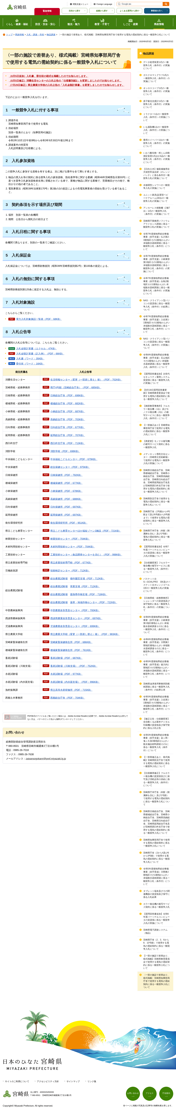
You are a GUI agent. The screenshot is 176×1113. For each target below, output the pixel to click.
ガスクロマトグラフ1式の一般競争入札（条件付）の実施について (156, 78)
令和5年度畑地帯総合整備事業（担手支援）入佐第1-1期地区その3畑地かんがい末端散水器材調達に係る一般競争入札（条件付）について (156, 704)
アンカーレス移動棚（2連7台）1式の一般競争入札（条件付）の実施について (156, 211)
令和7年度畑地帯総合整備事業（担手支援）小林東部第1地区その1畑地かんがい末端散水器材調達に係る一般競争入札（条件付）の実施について (156, 264)
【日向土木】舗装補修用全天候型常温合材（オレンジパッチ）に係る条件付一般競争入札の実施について (156, 173)
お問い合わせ (133, 1093)
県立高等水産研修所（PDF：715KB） (71, 690)
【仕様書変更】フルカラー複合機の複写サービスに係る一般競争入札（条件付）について (156, 567)
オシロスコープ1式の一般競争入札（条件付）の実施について (156, 91)
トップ (9, 34)
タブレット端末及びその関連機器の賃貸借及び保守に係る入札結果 (156, 894)
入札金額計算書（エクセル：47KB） (36, 348)
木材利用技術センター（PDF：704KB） (72, 546)
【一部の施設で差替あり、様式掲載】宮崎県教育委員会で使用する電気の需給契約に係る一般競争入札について (156, 962)
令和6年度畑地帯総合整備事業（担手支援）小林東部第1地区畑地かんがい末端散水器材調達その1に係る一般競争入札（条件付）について (156, 625)
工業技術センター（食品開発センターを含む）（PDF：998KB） (86, 554)
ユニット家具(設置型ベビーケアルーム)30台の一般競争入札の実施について (155, 198)
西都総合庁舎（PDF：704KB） (67, 697)
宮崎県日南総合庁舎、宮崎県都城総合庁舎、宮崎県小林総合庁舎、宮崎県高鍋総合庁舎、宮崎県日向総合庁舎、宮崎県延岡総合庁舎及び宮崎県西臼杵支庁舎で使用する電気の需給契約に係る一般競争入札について (156, 481)
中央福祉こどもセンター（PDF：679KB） (73, 459)
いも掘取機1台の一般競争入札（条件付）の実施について (156, 130)
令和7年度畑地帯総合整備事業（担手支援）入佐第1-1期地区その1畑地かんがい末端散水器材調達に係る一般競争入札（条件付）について (156, 324)
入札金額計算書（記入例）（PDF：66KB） (40, 353)
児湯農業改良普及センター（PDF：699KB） (75, 626)
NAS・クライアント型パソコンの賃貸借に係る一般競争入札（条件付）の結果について (156, 305)
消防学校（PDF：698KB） (65, 451)
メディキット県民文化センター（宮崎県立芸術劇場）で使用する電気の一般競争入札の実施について (156, 458)
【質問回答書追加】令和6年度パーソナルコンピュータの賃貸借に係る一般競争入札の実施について (156, 918)
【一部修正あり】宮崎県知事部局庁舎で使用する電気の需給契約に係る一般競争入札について (156, 429)
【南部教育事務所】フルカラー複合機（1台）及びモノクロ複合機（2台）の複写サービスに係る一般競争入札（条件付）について (156, 412)
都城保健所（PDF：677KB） (66, 483)
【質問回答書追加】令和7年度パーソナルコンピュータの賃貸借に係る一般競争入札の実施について (156, 551)
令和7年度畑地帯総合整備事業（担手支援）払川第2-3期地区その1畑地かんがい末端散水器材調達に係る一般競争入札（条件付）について (156, 241)
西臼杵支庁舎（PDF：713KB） (67, 443)
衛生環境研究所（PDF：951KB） (68, 522)
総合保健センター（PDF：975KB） (70, 467)
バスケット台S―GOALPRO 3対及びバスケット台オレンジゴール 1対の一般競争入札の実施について (157, 585)
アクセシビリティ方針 (48, 1081)
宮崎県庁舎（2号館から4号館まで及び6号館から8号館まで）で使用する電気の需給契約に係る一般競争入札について (156, 517)
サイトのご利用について (17, 1081)
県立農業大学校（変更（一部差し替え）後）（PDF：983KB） (85, 634)
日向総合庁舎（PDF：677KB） (67, 427)
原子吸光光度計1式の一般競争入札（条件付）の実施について (156, 104)
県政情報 (19, 34)
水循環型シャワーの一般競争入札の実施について (156, 186)
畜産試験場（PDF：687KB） (66, 658)
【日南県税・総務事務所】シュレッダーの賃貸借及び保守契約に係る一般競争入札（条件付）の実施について (156, 604)
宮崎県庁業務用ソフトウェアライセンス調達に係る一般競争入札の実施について (156, 224)
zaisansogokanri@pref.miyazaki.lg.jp (46, 758)
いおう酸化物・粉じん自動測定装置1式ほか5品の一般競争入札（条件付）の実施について (156, 157)
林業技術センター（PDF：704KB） (70, 538)
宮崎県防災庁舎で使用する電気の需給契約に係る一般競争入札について (156, 501)
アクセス (149, 1093)
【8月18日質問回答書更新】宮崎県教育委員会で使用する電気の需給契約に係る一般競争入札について (156, 394)
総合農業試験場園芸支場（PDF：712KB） (77, 578)
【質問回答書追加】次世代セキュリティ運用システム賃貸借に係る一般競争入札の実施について (156, 378)
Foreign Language (104, 4)
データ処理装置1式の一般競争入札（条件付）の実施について (156, 65)
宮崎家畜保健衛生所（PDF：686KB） (71, 642)
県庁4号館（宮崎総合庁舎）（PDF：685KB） (75, 387)
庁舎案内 (166, 1093)
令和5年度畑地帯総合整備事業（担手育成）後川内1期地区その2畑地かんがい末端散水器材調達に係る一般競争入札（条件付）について (156, 669)
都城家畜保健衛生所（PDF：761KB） (71, 650)
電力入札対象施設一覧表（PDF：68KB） (39, 319)
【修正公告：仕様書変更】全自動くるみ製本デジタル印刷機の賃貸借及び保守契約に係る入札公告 (156, 723)
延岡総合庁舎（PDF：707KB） (67, 435)
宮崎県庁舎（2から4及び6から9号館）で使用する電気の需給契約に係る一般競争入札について (156, 857)
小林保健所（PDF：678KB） (66, 491)
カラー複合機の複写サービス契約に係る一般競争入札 (156, 905)
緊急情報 (47, 11)
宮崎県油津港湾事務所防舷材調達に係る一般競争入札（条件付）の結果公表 (156, 687)
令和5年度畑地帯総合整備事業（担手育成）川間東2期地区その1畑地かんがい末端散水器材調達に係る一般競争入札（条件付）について (156, 876)
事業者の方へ (157, 11)
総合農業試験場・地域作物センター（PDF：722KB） (83, 602)
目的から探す (74, 11)
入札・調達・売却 (35, 34)
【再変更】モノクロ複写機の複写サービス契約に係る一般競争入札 (156, 444)
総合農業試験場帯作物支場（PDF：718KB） (78, 594)
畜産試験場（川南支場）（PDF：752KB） (73, 666)
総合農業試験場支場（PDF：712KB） (75, 586)
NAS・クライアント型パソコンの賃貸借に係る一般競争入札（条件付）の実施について (156, 343)
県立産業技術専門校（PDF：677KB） (71, 562)
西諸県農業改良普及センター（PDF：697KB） (76, 618)
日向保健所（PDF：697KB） (66, 506)
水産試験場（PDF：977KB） (66, 674)
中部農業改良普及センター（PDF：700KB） (75, 610)
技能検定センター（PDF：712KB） (70, 570)
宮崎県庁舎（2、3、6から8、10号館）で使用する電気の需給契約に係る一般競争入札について (156, 944)
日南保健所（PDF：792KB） (66, 475)
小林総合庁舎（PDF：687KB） (67, 411)
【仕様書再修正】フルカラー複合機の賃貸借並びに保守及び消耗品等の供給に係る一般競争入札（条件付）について (156, 779)
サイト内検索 (119, 4)
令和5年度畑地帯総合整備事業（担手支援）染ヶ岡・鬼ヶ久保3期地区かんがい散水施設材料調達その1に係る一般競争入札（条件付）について (156, 742)
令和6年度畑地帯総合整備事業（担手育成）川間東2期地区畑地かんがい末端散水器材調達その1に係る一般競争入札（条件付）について (156, 647)
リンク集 (91, 1081)
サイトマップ (73, 1081)
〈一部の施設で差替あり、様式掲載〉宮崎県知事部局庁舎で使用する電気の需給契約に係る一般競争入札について (156, 981)
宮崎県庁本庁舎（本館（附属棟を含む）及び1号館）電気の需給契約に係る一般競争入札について (156, 535)
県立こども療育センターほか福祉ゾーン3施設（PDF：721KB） (85, 530)
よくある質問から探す (129, 11)
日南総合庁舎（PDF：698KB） (67, 395)
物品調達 (51, 34)
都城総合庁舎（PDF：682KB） (67, 403)
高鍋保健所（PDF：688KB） (66, 499)
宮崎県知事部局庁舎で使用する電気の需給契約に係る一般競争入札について (156, 843)
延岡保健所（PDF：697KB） (66, 514)
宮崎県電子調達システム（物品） (155, 931)
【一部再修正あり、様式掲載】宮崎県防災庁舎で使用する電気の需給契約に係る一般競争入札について (156, 761)
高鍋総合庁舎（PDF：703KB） (67, 419)
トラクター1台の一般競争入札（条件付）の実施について (156, 117)
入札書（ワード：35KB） (30, 358)
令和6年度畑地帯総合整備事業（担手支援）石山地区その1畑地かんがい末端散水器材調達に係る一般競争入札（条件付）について (156, 361)
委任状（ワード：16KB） (30, 363)
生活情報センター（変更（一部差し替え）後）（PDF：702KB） (86, 379)
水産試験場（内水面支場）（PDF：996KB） (75, 682)
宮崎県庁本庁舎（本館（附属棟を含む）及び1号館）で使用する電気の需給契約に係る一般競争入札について (156, 798)
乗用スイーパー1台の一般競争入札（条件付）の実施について (156, 143)
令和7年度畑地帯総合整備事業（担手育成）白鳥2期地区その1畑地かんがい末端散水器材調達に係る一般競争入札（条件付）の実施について (156, 286)
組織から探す (102, 11)
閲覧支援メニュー (80, 4)
